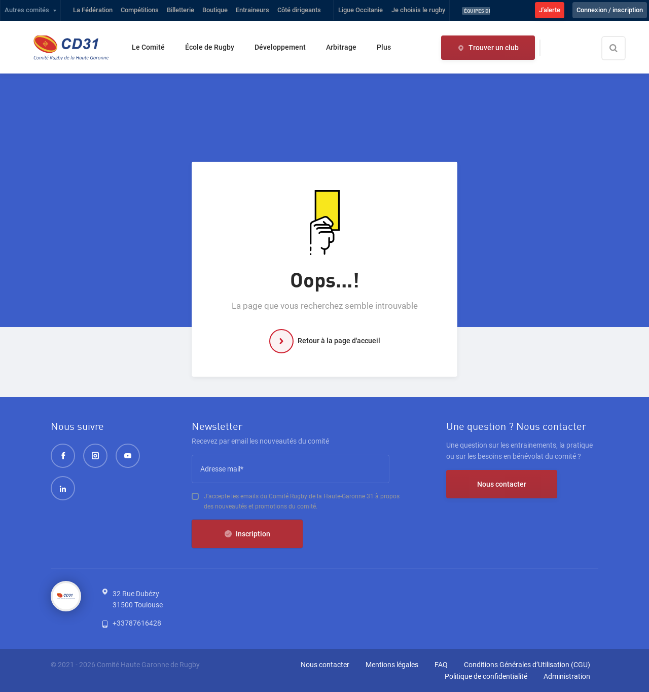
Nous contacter (501, 484)
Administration (567, 676)
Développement (280, 47)
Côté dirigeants (299, 10)
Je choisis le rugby (418, 10)
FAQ (441, 665)
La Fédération (93, 10)
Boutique (215, 10)
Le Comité (148, 47)
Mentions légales (392, 665)
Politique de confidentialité (486, 676)
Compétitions (140, 10)
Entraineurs (252, 10)
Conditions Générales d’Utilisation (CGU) (527, 665)
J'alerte (549, 10)
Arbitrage (341, 47)
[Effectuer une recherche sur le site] (622, 48)
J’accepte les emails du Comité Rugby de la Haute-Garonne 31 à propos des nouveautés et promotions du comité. (302, 501)
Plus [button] (384, 47)
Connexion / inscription (609, 10)
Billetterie (180, 10)
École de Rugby (209, 47)
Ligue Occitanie (360, 10)
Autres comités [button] (27, 10)
